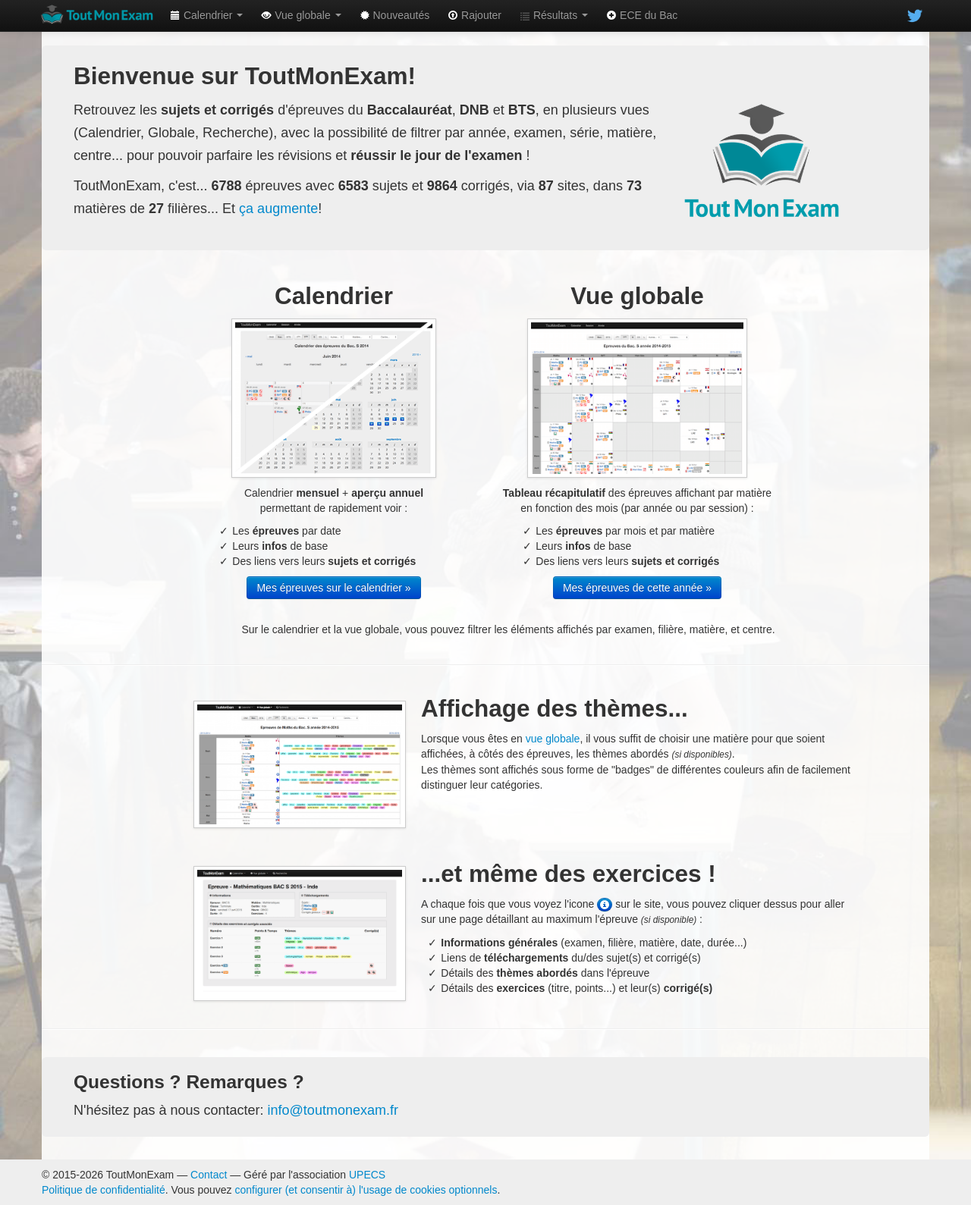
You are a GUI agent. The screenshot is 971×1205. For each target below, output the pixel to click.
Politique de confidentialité (103, 1190)
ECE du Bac (641, 15)
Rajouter (474, 15)
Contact (208, 1175)
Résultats (554, 15)
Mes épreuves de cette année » (637, 588)
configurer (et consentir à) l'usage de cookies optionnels (366, 1190)
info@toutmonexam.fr (333, 1110)
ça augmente (278, 208)
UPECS (367, 1175)
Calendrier (206, 15)
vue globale (553, 739)
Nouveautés (395, 15)
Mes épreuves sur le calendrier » (333, 588)
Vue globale (301, 15)
